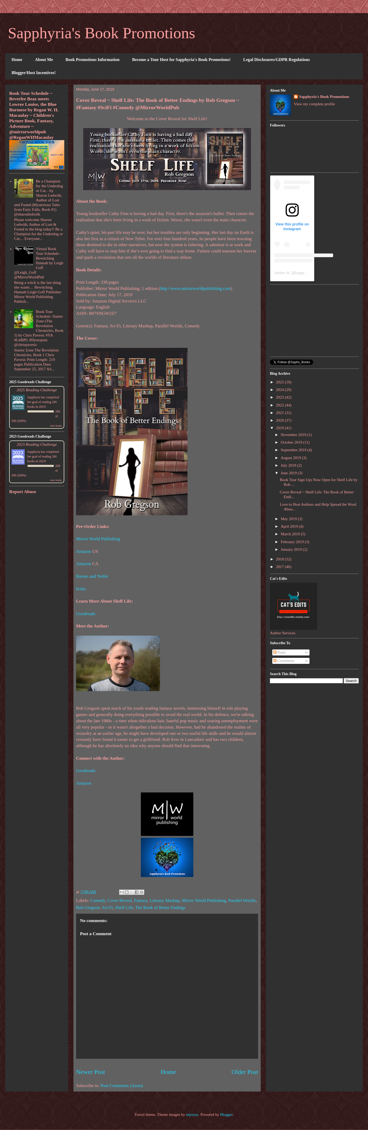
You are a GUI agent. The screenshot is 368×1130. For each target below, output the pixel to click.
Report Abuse (22, 491)
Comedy (97, 900)
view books (56, 425)
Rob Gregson (88, 907)
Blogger (226, 1114)
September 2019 (294, 450)
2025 (280, 382)
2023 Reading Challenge (37, 444)
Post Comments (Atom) (122, 1085)
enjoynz (192, 1114)
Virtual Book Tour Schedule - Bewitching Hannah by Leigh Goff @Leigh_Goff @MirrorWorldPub (38, 263)
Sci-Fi (107, 907)
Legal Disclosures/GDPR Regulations (276, 59)
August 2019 (291, 458)
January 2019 (292, 549)
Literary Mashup (165, 900)
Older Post (245, 1071)
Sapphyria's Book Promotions (101, 33)
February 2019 (293, 542)
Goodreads (85, 613)
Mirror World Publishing (98, 538)
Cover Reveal (119, 900)
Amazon (83, 551)
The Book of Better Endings (160, 907)
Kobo (81, 588)
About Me (44, 59)
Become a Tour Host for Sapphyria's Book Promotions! (181, 59)
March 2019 (291, 534)
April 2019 (290, 526)
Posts (279, 652)
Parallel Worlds (242, 900)
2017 (280, 567)
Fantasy (141, 900)
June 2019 (289, 473)
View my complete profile (314, 104)
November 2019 (294, 435)
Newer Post (90, 1071)
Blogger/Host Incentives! (34, 72)
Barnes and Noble (92, 576)
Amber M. (282, 273)
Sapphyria (33, 397)
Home (17, 59)
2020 (280, 420)
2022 (280, 405)
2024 (280, 390)
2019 (280, 428)
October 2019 (292, 442)
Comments (284, 661)
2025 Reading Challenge (37, 390)
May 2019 (289, 519)
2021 (280, 413)
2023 (280, 397)
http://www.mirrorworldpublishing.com (195, 288)
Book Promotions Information (93, 59)
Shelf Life (124, 907)
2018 (280, 559)
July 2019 (289, 465)
